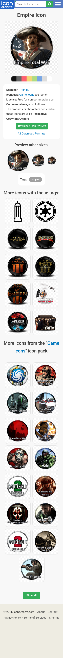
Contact (52, 612)
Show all (31, 595)
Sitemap (54, 617)
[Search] (49, 4)
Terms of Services (35, 617)
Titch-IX (24, 89)
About (41, 612)
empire (35, 179)
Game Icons (26, 94)
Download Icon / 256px (32, 126)
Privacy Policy (12, 617)
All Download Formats (31, 133)
